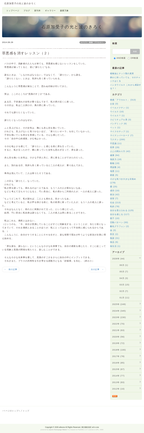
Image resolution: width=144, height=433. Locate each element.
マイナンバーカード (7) (121, 135)
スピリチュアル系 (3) (120, 119)
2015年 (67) (118, 369)
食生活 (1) (115, 246)
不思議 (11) (116, 143)
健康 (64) (115, 155)
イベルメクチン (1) (119, 108)
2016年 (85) (118, 363)
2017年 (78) (118, 356)
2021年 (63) (118, 330)
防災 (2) (114, 234)
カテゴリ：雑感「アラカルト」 (92, 42)
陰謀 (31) (115, 238)
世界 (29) (115, 147)
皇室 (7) (114, 198)
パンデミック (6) (118, 123)
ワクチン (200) (117, 139)
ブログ (26, 10)
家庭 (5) (114, 175)
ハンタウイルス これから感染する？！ (125, 86)
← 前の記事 (10, 269)
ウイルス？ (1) (117, 115)
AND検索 (120, 58)
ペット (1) (115, 127)
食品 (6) (114, 242)
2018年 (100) (119, 350)
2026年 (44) (118, 259)
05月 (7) (120, 271)
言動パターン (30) (119, 222)
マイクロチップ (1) (119, 131)
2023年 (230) (119, 317)
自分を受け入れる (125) (122, 210)
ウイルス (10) (117, 111)
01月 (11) (120, 298)
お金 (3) (114, 104)
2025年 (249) (119, 304)
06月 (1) (120, 265)
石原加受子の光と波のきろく (20, 3)
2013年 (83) (118, 382)
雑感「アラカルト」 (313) (123, 100)
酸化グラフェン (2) (119, 226)
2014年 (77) (118, 376)
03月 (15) (120, 285)
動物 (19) (115, 163)
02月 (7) (120, 291)
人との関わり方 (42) (120, 151)
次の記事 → (97, 269)
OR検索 (133, 58)
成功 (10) (115, 190)
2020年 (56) (118, 337)
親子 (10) (115, 218)
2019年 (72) (118, 343)
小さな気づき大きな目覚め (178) (123, 181)
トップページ (12, 10)
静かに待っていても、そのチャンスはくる (125, 79)
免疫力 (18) (116, 159)
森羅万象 (64, 10)
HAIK (102, 429)
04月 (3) (120, 278)
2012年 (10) (118, 389)
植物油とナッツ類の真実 (122, 73)
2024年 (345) (119, 311)
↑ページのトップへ (11, 411)
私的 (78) (115, 206)
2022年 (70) (118, 324)
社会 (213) (115, 202)
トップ (26, 411)
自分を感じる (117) (119, 214)
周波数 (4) (115, 167)
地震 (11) (115, 171)
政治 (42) (115, 194)
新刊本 (37, 10)
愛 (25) (113, 186)
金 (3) (113, 230)
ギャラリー (50, 10)
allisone (62, 427)
